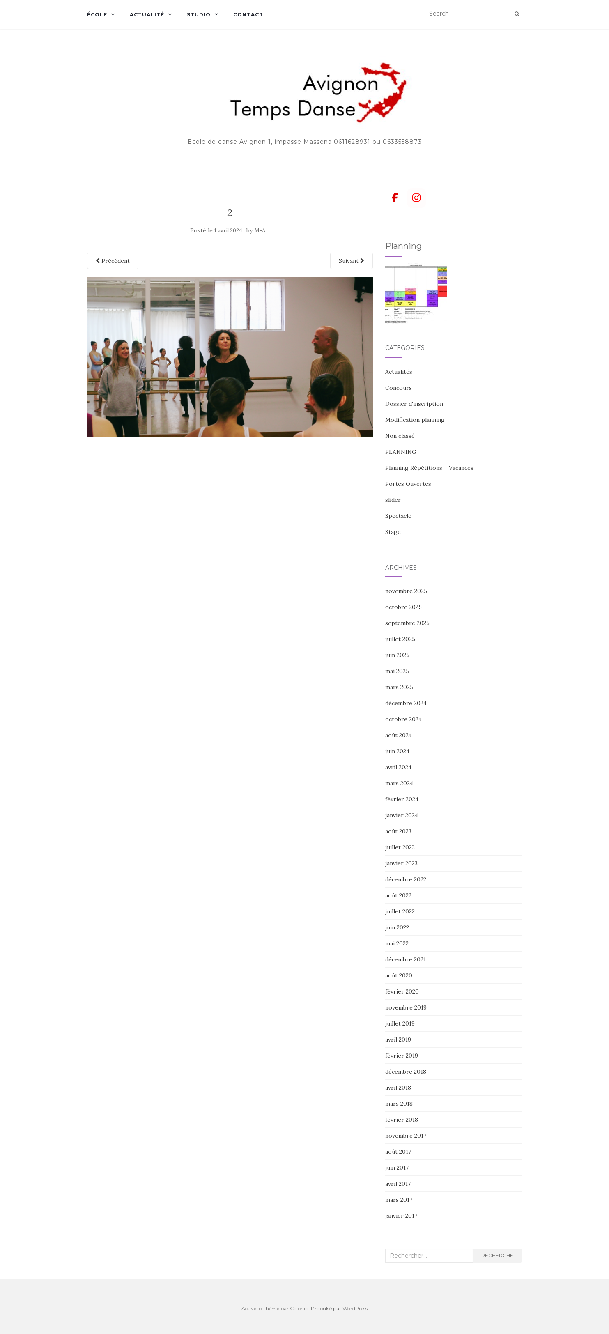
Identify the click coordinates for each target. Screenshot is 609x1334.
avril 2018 (398, 1087)
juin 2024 (397, 751)
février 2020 (402, 991)
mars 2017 (398, 1199)
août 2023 (398, 831)
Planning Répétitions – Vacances (429, 468)
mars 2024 (399, 783)
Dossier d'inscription (414, 403)
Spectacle (398, 516)
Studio (199, 15)
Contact (248, 15)
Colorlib (299, 1308)
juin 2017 (397, 1167)
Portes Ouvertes (408, 484)
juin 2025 (397, 655)
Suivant (351, 260)
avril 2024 (398, 767)
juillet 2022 (400, 911)
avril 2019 (398, 1039)
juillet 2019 (400, 1023)
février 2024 (401, 799)
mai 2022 (397, 943)
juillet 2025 (400, 639)
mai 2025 (397, 671)
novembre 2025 (406, 591)
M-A (259, 230)
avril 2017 (398, 1183)
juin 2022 (397, 927)
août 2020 (398, 975)
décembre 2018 (405, 1071)
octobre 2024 (403, 719)
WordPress (355, 1308)
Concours (398, 387)
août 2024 (398, 735)
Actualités (398, 371)
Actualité (147, 15)
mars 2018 (399, 1103)
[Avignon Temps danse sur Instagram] (416, 198)
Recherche (497, 1255)
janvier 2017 (401, 1215)
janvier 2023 (401, 863)
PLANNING (400, 451)
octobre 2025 (403, 607)
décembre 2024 (406, 703)
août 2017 (398, 1151)
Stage (393, 532)
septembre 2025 (407, 623)
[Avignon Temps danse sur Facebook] (394, 198)
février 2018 (401, 1119)
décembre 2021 (405, 959)
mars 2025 (399, 687)
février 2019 (401, 1055)
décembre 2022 (405, 879)
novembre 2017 (405, 1135)
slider (393, 500)
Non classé (400, 435)
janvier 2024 (401, 815)
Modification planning (415, 419)
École (97, 15)
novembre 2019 (406, 1007)
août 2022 (398, 895)
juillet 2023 (400, 847)
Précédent (113, 260)
